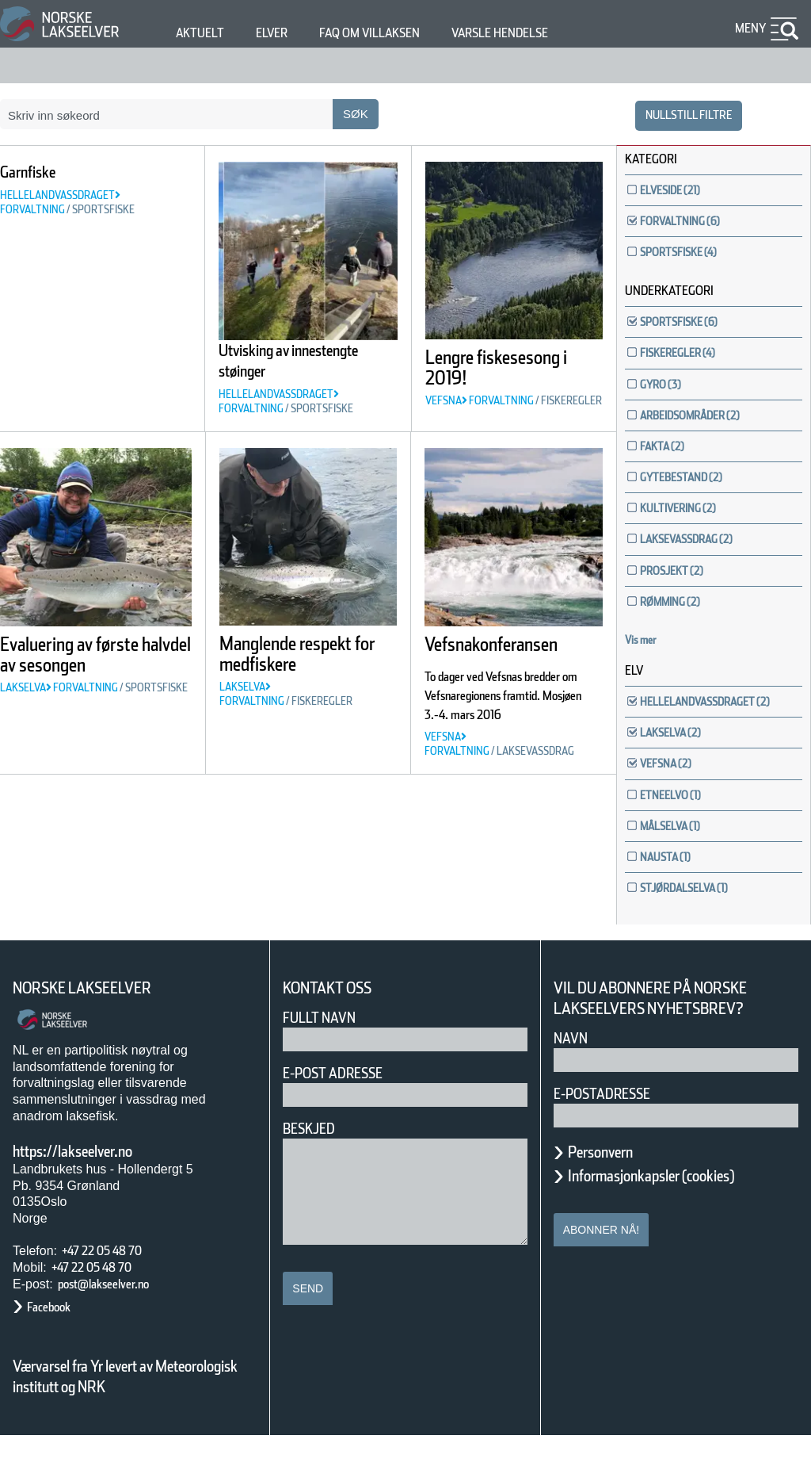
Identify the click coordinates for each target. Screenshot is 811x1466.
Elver (280, 32)
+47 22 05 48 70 (115, 1280)
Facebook (56, 1337)
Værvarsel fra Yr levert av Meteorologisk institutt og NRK (133, 1406)
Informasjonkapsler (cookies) (682, 1205)
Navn (573, 1068)
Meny (748, 28)
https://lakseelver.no (93, 1181)
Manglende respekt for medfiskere (272, 691)
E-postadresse (612, 1124)
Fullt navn (325, 1047)
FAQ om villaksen (394, 32)
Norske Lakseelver (97, 1019)
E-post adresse (344, 1103)
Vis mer (648, 639)
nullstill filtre (679, 115)
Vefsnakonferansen (515, 672)
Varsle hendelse (547, 32)
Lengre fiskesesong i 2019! (486, 378)
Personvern (612, 1182)
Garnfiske (37, 172)
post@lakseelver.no (119, 1314)
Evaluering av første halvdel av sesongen (96, 693)
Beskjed (314, 1158)
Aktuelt (203, 32)
